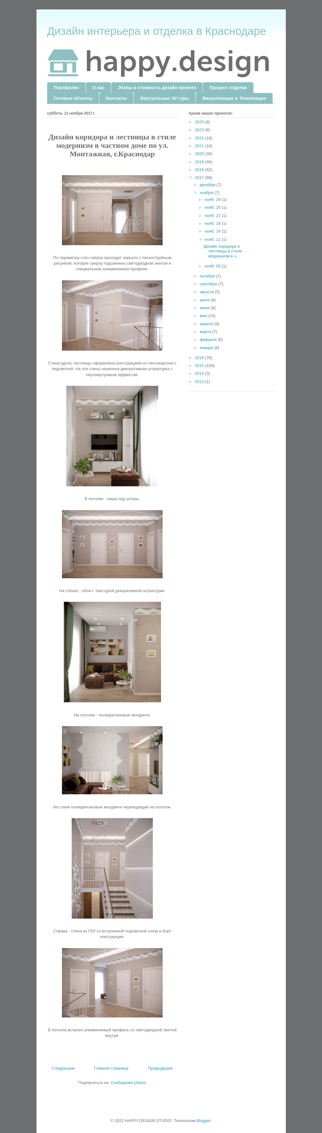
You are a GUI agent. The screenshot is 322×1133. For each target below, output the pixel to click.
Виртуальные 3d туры (164, 98)
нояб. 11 (213, 239)
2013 (200, 381)
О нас (98, 87)
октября (208, 276)
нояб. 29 (213, 199)
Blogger (203, 1120)
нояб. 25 (213, 207)
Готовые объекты (73, 98)
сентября (209, 284)
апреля (207, 323)
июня (205, 307)
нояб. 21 (213, 215)
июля (205, 300)
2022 (200, 138)
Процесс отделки (228, 87)
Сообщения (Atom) (128, 1082)
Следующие (63, 1068)
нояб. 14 (213, 231)
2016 (200, 357)
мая (204, 315)
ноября (207, 192)
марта (206, 331)
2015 (200, 365)
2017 (200, 177)
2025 (200, 122)
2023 (200, 129)
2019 (200, 161)
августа (207, 291)
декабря (208, 184)
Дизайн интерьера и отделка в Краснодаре (156, 31)
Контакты (116, 98)
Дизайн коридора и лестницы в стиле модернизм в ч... (223, 251)
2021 (200, 145)
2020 (200, 153)
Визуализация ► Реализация (234, 98)
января (207, 347)
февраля (209, 339)
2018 (200, 169)
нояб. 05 (213, 266)
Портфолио (66, 87)
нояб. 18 (213, 223)
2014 (200, 373)
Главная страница (111, 1068)
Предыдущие (160, 1068)
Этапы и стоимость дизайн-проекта (157, 87)
